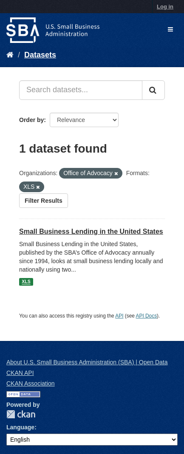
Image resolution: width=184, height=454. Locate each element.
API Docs (146, 316)
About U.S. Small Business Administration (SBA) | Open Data (86, 362)
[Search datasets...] (80, 90)
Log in (165, 6)
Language (20, 427)
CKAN (20, 414)
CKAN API (20, 372)
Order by (31, 119)
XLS (26, 281)
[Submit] (153, 90)
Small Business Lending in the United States (91, 231)
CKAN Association (30, 383)
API (119, 316)
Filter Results (43, 200)
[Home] (10, 55)
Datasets (40, 55)
